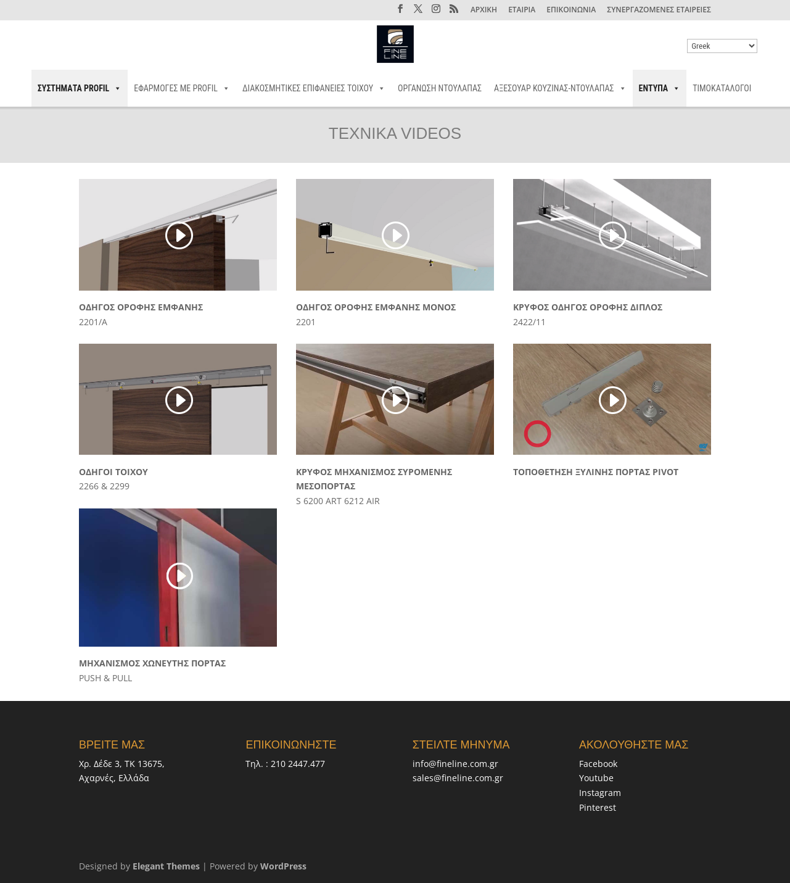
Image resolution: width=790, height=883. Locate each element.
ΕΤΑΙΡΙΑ (521, 10)
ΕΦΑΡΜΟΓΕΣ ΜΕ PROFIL (182, 88)
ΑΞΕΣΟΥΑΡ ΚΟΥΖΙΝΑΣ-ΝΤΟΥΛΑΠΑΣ (560, 88)
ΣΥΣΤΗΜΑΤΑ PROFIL (80, 88)
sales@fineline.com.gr (458, 778)
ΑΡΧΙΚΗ (484, 10)
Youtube (596, 778)
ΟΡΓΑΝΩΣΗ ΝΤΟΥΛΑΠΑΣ (440, 88)
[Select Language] (722, 46)
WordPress (283, 866)
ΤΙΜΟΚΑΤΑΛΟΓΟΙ (722, 88)
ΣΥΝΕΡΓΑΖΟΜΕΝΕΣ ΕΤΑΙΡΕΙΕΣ (659, 10)
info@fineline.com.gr (455, 763)
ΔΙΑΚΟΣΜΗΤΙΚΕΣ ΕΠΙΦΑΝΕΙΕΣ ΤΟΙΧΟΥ (313, 88)
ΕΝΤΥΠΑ (660, 88)
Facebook (598, 763)
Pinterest (597, 807)
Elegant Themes (166, 866)
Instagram (600, 792)
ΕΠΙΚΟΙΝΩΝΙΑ (571, 10)
